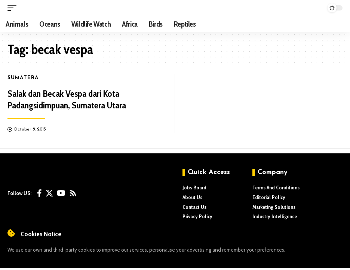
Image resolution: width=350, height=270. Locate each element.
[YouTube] (61, 193)
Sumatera (23, 78)
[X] (49, 193)
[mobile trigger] (13, 8)
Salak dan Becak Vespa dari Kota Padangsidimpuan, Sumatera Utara (66, 99)
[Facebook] (39, 193)
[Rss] (73, 193)
